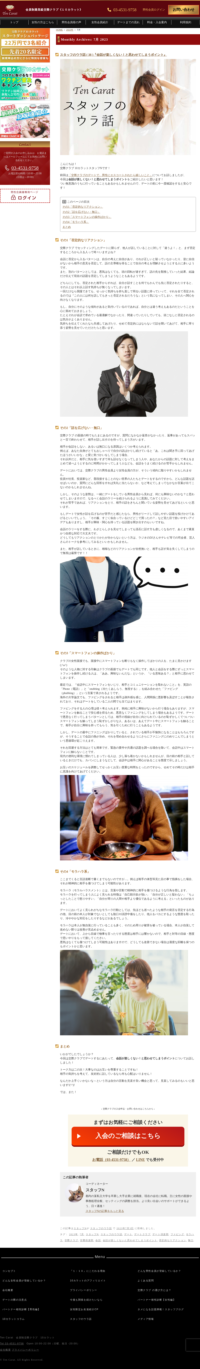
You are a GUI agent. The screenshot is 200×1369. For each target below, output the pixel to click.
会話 (98, 1240)
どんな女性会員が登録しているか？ (24, 1280)
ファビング (177, 1234)
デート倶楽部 (160, 1234)
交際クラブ (71, 1240)
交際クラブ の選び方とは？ (154, 1290)
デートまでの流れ (128, 22)
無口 (190, 1240)
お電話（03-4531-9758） (111, 1160)
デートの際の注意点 (14, 1299)
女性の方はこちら (43, 22)
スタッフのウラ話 (101, 1228)
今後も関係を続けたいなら (86, 1299)
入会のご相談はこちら (128, 1135)
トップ (14, 22)
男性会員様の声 (71, 22)
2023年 (73, 1234)
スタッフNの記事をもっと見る (105, 1211)
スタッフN (80, 1228)
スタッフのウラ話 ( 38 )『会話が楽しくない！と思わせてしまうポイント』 (113, 54)
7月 (82, 1234)
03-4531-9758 (25, 167)
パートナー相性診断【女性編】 (157, 1299)
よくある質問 (146, 1280)
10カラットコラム (13, 1319)
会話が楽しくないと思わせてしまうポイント (130, 1240)
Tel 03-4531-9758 (12, 1343)
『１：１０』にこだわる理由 (87, 1271)
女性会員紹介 (99, 22)
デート (128, 1234)
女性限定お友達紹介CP (84, 1309)
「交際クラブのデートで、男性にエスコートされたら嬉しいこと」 (110, 175)
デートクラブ (142, 1234)
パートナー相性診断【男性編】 (21, 1309)
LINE (140, 1160)
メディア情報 (146, 1319)
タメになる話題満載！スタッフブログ (161, 1309)
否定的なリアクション (172, 1240)
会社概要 (7, 1290)
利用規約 (185, 22)
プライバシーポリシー (83, 1290)
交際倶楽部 (87, 1240)
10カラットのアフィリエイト (88, 1280)
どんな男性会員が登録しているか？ (159, 1271)
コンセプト (9, 1271)
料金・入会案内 (157, 22)
